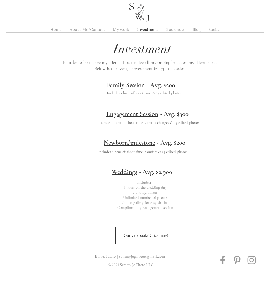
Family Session (126, 85)
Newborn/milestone (129, 142)
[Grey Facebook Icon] (222, 260)
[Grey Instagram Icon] (251, 260)
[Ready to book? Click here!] (145, 235)
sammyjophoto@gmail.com (142, 256)
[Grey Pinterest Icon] (237, 260)
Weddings (124, 172)
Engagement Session (132, 114)
